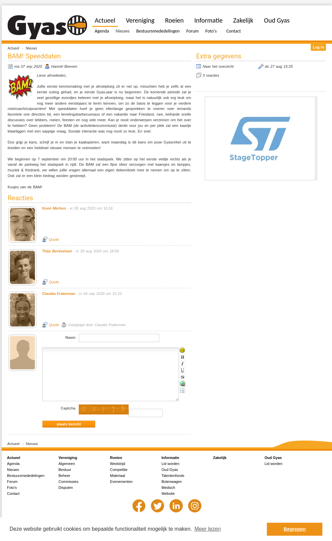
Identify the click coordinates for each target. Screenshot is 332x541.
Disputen (65, 488)
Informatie (208, 20)
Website (168, 494)
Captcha (68, 408)
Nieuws (31, 48)
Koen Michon (54, 208)
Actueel (13, 48)
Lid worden (170, 464)
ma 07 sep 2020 (28, 66)
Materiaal (117, 476)
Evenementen (121, 482)
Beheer (64, 476)
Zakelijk (243, 20)
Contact (233, 31)
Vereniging (140, 20)
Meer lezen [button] (207, 529)
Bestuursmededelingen (158, 31)
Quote (54, 239)
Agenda (102, 31)
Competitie (119, 470)
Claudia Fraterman (58, 294)
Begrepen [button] (295, 529)
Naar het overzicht (218, 66)
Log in (318, 47)
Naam (70, 337)
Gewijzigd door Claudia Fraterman (97, 325)
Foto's (211, 31)
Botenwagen (172, 482)
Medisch (168, 488)
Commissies (68, 482)
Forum (192, 31)
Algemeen (66, 464)
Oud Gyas (276, 20)
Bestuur (64, 470)
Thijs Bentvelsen (57, 251)
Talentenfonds (173, 476)
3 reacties (211, 75)
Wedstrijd (117, 464)
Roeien (174, 20)
